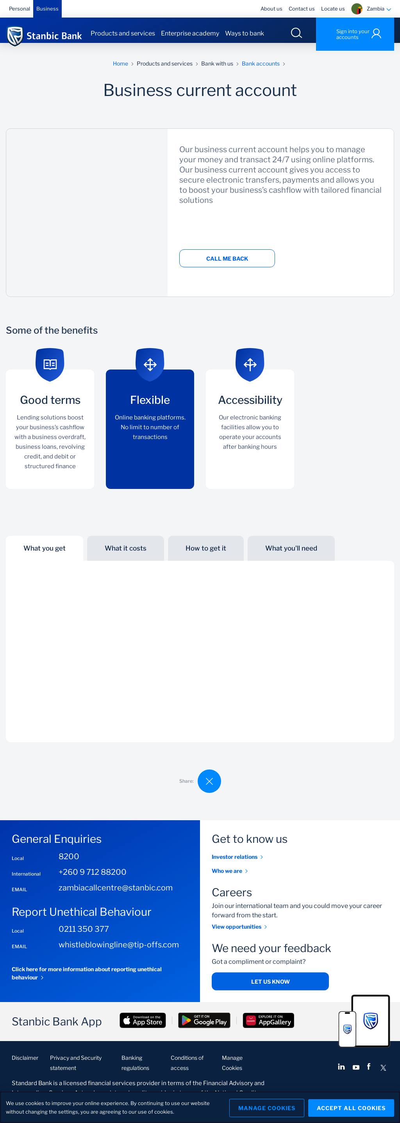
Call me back (227, 266)
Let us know (270, 989)
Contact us (302, 8)
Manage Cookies (263, 1107)
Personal (19, 8)
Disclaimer (25, 1065)
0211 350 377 (84, 937)
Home (120, 71)
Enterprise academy (190, 33)
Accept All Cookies (351, 1107)
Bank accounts (261, 71)
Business (47, 8)
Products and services (123, 33)
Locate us (333, 8)
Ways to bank (244, 33)
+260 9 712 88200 (93, 880)
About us (271, 8)
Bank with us (217, 71)
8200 (69, 864)
